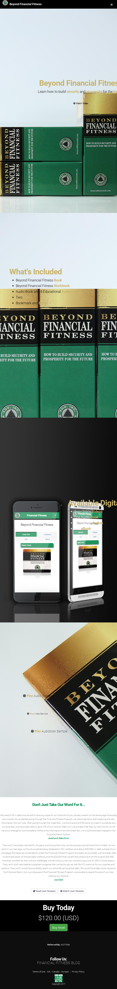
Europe (64, 971)
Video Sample (37, 713)
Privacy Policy (78, 971)
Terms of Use (39, 971)
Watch (80, 103)
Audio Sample (38, 696)
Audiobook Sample (49, 731)
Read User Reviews (44, 891)
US (48, 971)
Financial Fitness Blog (58, 963)
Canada (55, 971)
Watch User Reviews (72, 891)
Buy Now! (58, 927)
